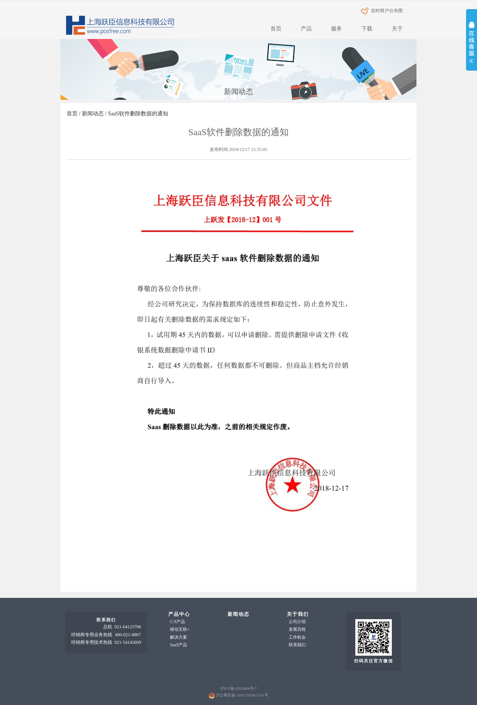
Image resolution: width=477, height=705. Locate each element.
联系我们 (297, 645)
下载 (366, 29)
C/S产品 (177, 621)
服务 (336, 29)
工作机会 (297, 637)
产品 (306, 29)
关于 (397, 29)
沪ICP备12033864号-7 (238, 688)
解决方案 (178, 637)
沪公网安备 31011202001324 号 (242, 695)
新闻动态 (93, 113)
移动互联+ (180, 629)
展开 (471, 44)
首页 (275, 29)
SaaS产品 (178, 645)
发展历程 (297, 629)
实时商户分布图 (382, 10)
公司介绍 (297, 621)
